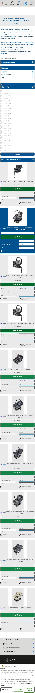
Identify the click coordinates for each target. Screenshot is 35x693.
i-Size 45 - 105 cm (7, 123)
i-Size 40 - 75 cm (7, 106)
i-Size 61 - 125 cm (7, 140)
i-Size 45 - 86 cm (7, 133)
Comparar (5, 202)
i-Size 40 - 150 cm (7, 101)
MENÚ (31, 3)
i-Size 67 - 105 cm (7, 143)
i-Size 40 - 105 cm (7, 96)
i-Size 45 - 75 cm (7, 125)
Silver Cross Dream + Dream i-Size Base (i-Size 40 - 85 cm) (20, 229)
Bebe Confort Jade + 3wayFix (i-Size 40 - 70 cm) (20, 276)
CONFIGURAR (6, 690)
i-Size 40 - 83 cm (7, 111)
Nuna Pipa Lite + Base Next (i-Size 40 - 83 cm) (20, 465)
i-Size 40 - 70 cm (7, 103)
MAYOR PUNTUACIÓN (25, 250)
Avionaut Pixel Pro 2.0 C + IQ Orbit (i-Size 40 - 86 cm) (20, 513)
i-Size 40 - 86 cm (7, 115)
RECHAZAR (18, 689)
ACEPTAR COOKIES (29, 689)
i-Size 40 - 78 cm (7, 108)
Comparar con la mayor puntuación (26, 203)
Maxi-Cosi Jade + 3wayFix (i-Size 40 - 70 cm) (20, 323)
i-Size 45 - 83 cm (7, 128)
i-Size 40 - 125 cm (7, 98)
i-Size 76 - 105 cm (7, 148)
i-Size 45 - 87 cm (7, 135)
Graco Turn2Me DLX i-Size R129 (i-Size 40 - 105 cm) (20, 560)
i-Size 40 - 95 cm (7, 120)
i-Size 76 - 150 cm (7, 150)
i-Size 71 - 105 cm (7, 145)
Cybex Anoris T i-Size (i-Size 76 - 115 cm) (20, 182)
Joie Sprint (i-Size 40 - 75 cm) (20, 369)
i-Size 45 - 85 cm (7, 130)
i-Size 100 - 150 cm (7, 93)
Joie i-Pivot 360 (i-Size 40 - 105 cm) (20, 608)
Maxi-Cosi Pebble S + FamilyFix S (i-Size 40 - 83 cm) (20, 416)
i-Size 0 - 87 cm (6, 91)
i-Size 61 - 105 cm (7, 138)
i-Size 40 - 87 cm (7, 118)
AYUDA (19, 3)
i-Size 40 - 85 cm (7, 113)
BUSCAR (12, 3)
